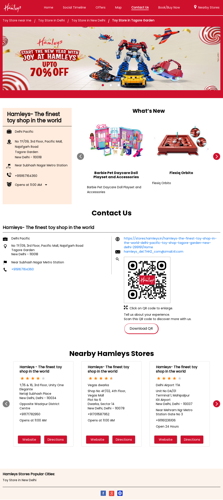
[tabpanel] (111, 58)
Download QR (141, 327)
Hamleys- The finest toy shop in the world (108, 368)
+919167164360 (26, 175)
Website (29, 439)
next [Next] (216, 155)
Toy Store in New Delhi (19, 479)
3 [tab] (118, 84)
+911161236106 (166, 419)
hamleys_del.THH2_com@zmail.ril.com (153, 251)
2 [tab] (110, 84)
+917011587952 (98, 414)
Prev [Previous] (80, 155)
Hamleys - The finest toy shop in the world (41, 368)
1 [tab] (102, 84)
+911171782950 (30, 414)
